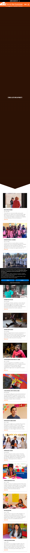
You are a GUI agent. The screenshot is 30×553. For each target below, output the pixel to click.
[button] (28, 270)
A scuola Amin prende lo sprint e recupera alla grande (12, 390)
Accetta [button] (22, 280)
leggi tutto (6, 219)
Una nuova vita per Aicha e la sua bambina (10, 239)
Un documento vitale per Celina (8, 299)
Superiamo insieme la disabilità (8, 450)
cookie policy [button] (5, 272)
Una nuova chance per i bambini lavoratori (10, 420)
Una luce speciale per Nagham (8, 209)
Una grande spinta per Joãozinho (8, 329)
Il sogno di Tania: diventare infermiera (9, 540)
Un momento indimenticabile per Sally (9, 480)
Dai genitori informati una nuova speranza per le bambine (12, 359)
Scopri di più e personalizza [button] (15, 282)
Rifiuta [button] (8, 280)
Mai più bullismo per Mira (7, 510)
